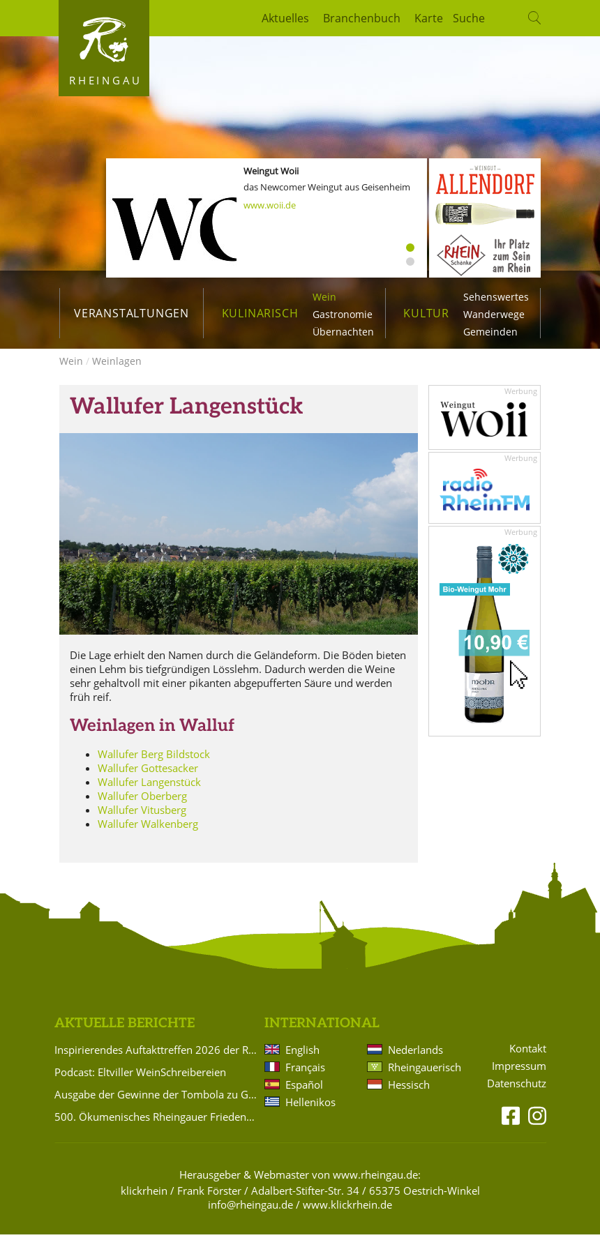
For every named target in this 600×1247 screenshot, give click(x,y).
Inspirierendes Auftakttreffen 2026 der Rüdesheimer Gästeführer (157, 1062)
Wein (324, 296)
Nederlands (415, 1062)
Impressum (519, 1078)
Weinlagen (117, 373)
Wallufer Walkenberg (148, 836)
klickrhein (144, 1203)
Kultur (426, 313)
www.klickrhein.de (347, 1217)
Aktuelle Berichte (124, 1036)
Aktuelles (285, 18)
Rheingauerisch (423, 1080)
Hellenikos (310, 1114)
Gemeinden (490, 331)
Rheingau (105, 80)
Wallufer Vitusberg (142, 822)
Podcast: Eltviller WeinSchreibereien (140, 1084)
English (302, 1062)
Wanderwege (494, 314)
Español (304, 1097)
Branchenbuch (361, 18)
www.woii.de (269, 205)
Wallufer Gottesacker (148, 780)
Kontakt (527, 1061)
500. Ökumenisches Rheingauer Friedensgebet (157, 1129)
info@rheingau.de (250, 1217)
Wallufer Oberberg (142, 808)
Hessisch (409, 1097)
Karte (428, 18)
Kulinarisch (260, 313)
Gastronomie (343, 314)
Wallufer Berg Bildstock (154, 766)
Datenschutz (516, 1096)
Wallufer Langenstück (149, 794)
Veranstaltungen (131, 313)
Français (305, 1080)
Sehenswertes (496, 296)
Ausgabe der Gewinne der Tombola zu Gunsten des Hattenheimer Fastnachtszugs (157, 1107)
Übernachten (343, 331)
